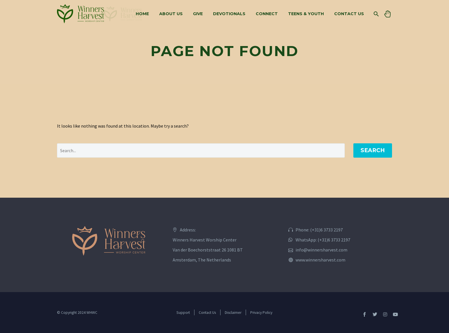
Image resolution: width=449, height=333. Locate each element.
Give (198, 13)
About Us (171, 13)
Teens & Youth (306, 13)
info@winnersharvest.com (321, 250)
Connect (267, 13)
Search (373, 150)
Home (142, 13)
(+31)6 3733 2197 (326, 230)
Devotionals (229, 13)
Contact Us (349, 13)
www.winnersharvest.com (320, 260)
